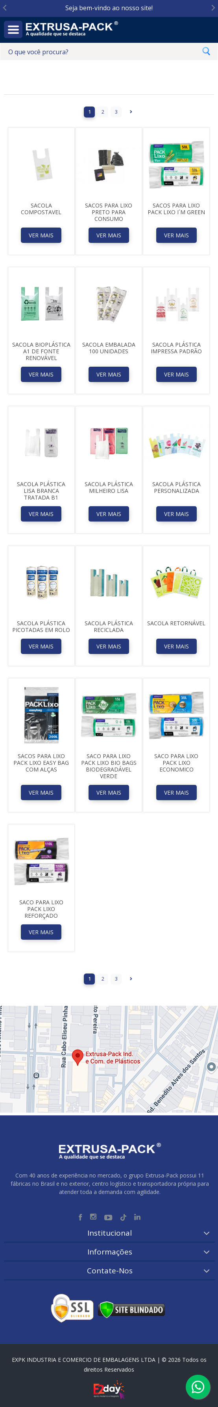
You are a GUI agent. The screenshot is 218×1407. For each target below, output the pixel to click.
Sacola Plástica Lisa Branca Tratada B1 (41, 490)
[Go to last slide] (5, 8)
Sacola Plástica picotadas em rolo (41, 626)
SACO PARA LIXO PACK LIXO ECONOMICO (176, 762)
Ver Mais (41, 235)
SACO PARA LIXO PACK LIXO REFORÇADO (41, 908)
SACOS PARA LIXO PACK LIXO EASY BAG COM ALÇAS (41, 762)
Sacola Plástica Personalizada (176, 487)
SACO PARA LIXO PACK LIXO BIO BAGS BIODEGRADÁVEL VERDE (109, 766)
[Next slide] (212, 8)
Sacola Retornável (176, 623)
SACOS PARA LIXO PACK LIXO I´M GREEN (176, 209)
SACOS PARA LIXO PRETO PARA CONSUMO (108, 212)
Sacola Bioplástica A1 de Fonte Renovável (41, 351)
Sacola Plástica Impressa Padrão (176, 348)
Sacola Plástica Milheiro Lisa (109, 487)
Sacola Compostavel (41, 209)
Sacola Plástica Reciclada (109, 626)
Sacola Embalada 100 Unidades (108, 348)
